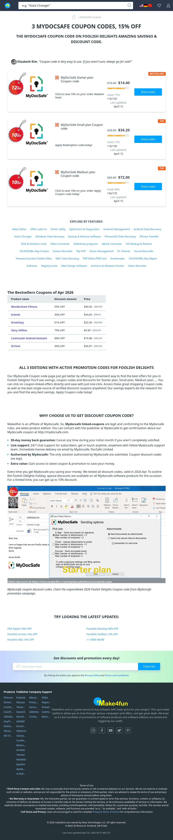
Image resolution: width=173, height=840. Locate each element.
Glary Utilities (19, 330)
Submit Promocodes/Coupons (47, 712)
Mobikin (21, 759)
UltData (8, 716)
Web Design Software (74, 266)
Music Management (102, 251)
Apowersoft (21, 769)
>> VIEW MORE (95, 639)
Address (34, 712)
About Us (34, 697)
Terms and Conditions (117, 675)
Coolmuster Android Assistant (29, 338)
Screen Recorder (63, 251)
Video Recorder (137, 266)
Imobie (20, 750)
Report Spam (47, 702)
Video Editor (19, 229)
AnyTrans (9, 721)
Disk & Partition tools (34, 244)
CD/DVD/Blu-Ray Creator (34, 251)
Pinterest (128, 730)
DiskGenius (9, 726)
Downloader (117, 258)
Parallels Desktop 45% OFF (102, 628)
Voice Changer (23, 236)
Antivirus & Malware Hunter (107, 266)
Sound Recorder (143, 251)
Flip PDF (81, 251)
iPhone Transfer (149, 236)
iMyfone (21, 731)
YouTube (111, 730)
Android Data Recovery (147, 229)
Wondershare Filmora (24, 306)
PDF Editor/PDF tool (95, 258)
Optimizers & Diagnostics (84, 229)
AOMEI (20, 721)
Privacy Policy (92, 675)
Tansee (20, 754)
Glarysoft (21, 735)
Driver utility (58, 229)
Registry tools (49, 266)
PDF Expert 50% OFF (19, 628)
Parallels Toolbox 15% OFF (102, 634)
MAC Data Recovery (67, 258)
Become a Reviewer (47, 716)
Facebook (102, 730)
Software (32, 266)
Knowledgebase (47, 707)
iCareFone (9, 712)
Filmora (8, 697)
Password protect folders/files (34, 258)
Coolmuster (9, 707)
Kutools (15, 314)
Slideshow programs (85, 244)
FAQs (45, 697)
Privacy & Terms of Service (106, 811)
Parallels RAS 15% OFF (20, 639)
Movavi (20, 702)
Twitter (119, 730)
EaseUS (20, 712)
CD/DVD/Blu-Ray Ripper (143, 258)
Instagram (93, 730)
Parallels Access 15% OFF (22, 634)
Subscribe (149, 666)
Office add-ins (38, 229)
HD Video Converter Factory (9, 735)
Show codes (148, 92)
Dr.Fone (15, 346)
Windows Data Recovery (49, 236)
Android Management (116, 229)
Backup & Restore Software (84, 236)
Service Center (34, 707)
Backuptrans (21, 745)
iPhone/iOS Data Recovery (120, 236)
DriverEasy (17, 322)
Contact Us (34, 716)
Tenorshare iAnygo (9, 731)
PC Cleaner (123, 251)
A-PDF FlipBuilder (21, 773)
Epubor (20, 764)
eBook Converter (112, 244)
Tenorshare (21, 707)
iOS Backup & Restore (139, 244)
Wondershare (21, 716)
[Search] (129, 5)
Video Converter (60, 244)
